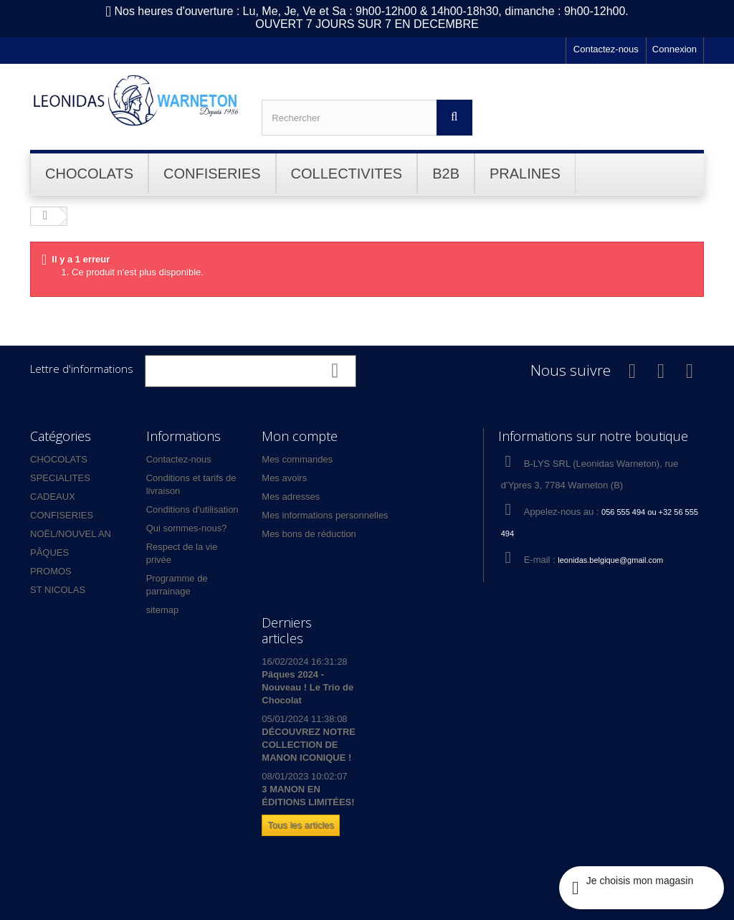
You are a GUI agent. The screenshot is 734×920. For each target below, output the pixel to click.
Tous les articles (300, 825)
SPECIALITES (60, 478)
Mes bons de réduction (309, 533)
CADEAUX (52, 496)
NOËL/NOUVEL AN (70, 533)
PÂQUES (49, 552)
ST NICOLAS (57, 589)
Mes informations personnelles (325, 515)
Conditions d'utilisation (192, 509)
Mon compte (300, 436)
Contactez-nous (606, 49)
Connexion (674, 49)
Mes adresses (291, 496)
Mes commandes (297, 459)
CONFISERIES (61, 515)
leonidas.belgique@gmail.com (610, 560)
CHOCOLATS (58, 459)
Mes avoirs (284, 478)
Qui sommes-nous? (186, 528)
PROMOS (51, 571)
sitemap (162, 609)
